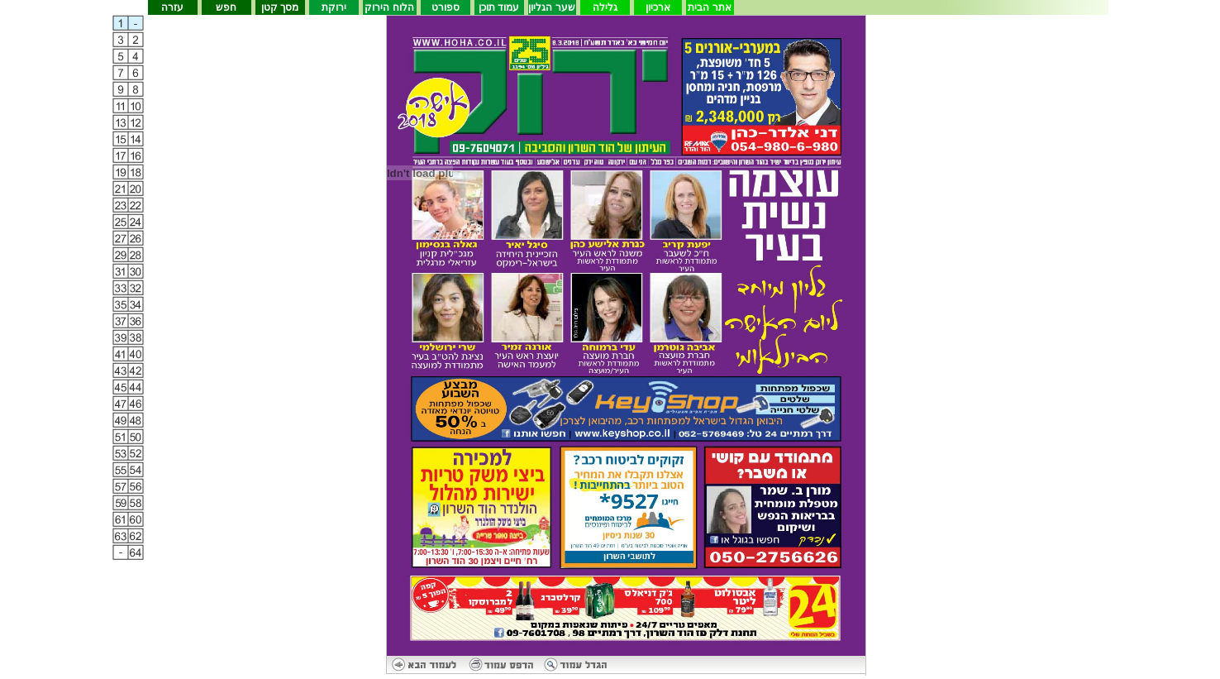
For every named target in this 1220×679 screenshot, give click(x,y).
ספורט (445, 7)
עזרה (172, 7)
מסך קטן (279, 7)
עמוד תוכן (499, 7)
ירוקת (334, 7)
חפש (226, 7)
